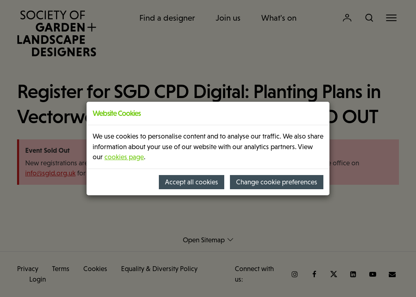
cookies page (124, 157)
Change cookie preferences (276, 182)
